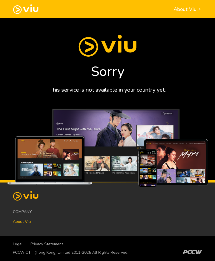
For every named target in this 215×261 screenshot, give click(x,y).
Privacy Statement (47, 244)
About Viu (188, 9)
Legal (18, 244)
